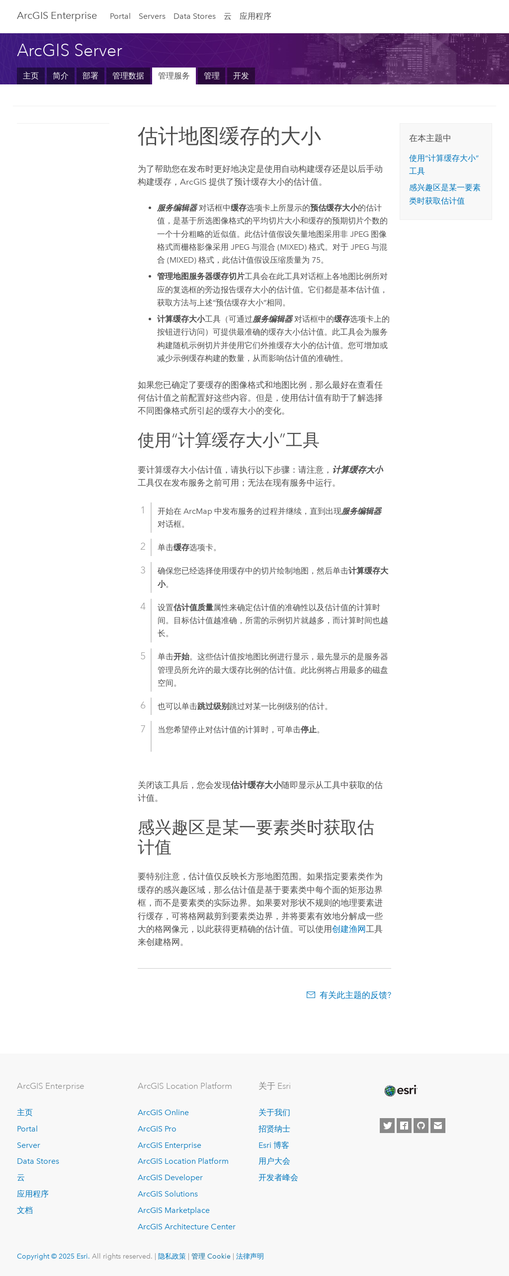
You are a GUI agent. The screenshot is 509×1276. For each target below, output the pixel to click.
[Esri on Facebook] (404, 1125)
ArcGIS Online (163, 1112)
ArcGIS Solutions (168, 1194)
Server (28, 1145)
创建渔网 (349, 929)
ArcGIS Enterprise (57, 15)
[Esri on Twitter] (387, 1125)
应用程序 (255, 16)
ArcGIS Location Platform (183, 1161)
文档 (25, 1210)
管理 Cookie (211, 1256)
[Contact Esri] (437, 1125)
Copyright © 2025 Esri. (53, 1256)
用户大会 (274, 1161)
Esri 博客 (273, 1145)
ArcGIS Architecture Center (187, 1226)
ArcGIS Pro (157, 1129)
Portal (120, 16)
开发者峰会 (278, 1177)
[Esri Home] (400, 1090)
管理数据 (128, 75)
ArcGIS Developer (170, 1177)
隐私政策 (172, 1256)
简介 (61, 75)
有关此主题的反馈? (355, 995)
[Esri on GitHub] (421, 1125)
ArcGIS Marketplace (174, 1210)
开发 (241, 75)
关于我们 (274, 1112)
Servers (152, 16)
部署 (90, 75)
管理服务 (174, 75)
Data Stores (194, 16)
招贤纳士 (274, 1129)
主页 (31, 75)
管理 (212, 75)
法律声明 (250, 1256)
